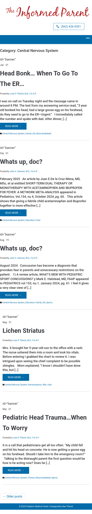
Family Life (30, 133)
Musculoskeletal (43, 133)
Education (30, 220)
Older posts (12, 496)
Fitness (31, 478)
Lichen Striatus (24, 330)
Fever (37, 220)
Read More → (13, 126)
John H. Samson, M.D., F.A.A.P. (24, 171)
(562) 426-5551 (69, 26)
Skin (45, 385)
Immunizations (35, 385)
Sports (49, 302)
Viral (50, 385)
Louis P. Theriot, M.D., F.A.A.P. (23, 93)
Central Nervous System (13, 133)
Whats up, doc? (21, 161)
